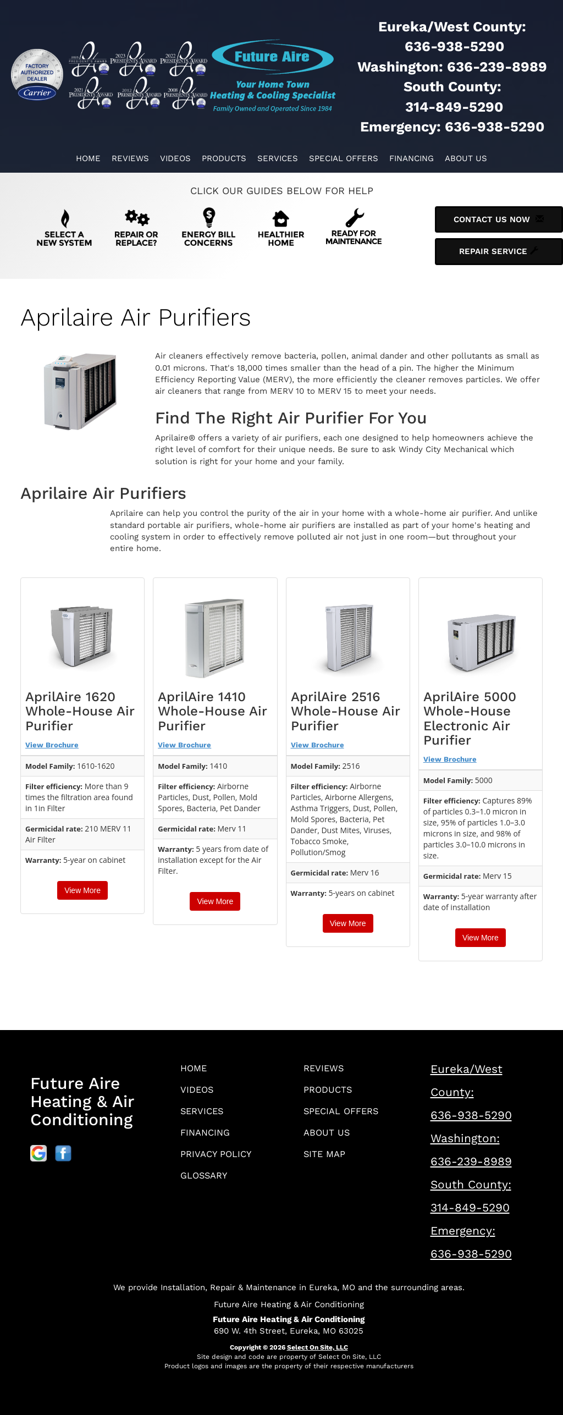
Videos (175, 158)
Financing (411, 158)
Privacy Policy (218, 1159)
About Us (466, 158)
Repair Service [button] (498, 251)
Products (224, 158)
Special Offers (343, 158)
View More (82, 890)
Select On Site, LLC (317, 1347)
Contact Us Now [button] (499, 219)
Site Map (326, 1159)
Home (88, 158)
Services (277, 158)
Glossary (206, 1181)
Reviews (130, 158)
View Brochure (52, 745)
